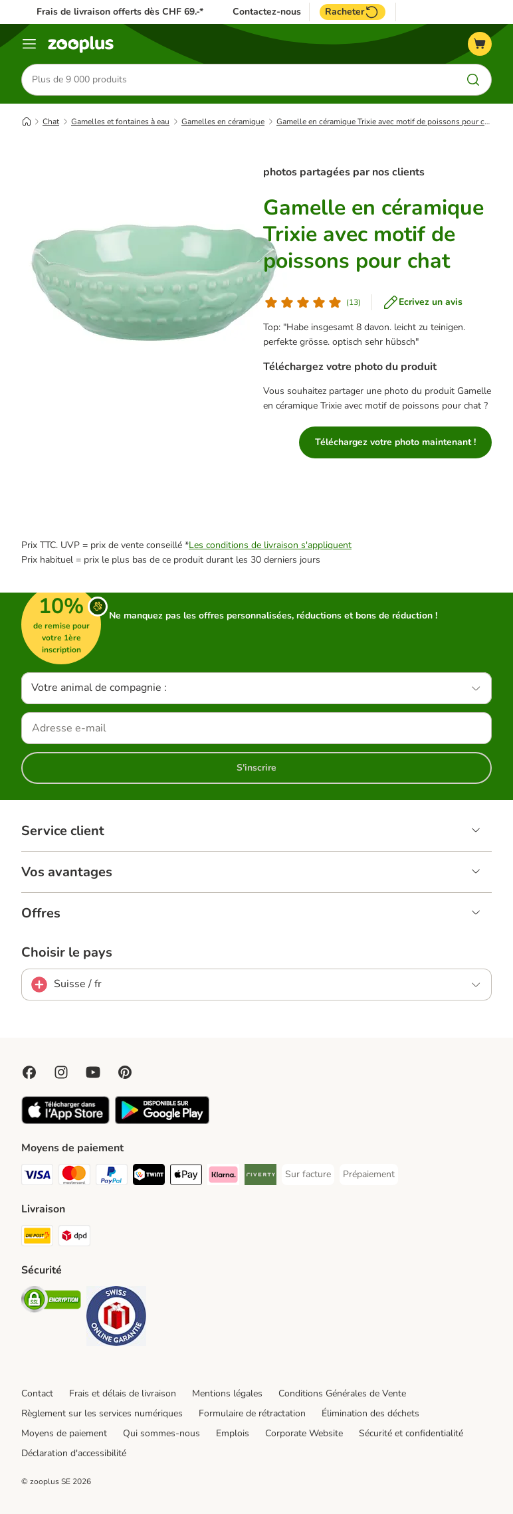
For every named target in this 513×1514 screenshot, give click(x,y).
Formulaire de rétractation (252, 1413)
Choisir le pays (66, 953)
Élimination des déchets (370, 1413)
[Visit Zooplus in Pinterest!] (125, 1072)
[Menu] (29, 44)
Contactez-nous (267, 12)
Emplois (232, 1433)
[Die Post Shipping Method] (37, 1238)
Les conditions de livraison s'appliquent (270, 545)
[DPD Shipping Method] (74, 1238)
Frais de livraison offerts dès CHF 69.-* (120, 11)
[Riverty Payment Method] (260, 1177)
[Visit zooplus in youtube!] (93, 1072)
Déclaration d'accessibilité (73, 1453)
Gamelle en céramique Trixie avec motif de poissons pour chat (386, 121)
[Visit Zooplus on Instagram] (61, 1072)
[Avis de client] (312, 302)
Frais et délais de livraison (122, 1393)
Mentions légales (227, 1393)
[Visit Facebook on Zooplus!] (29, 1072)
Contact (37, 1393)
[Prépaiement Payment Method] (369, 1174)
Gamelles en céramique (222, 121)
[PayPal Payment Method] (112, 1177)
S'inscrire (256, 767)
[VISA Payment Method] (37, 1177)
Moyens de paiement (64, 1433)
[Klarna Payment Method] (223, 1177)
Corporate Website (304, 1433)
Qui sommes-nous (161, 1433)
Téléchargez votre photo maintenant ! (395, 442)
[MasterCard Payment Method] (74, 1177)
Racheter (352, 12)
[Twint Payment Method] (149, 1177)
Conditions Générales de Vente (342, 1393)
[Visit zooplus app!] (65, 1121)
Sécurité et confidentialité (411, 1433)
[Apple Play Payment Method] (186, 1177)
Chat (51, 121)
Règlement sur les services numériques (102, 1413)
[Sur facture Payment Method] (308, 1174)
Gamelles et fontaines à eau (120, 121)
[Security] (51, 1301)
